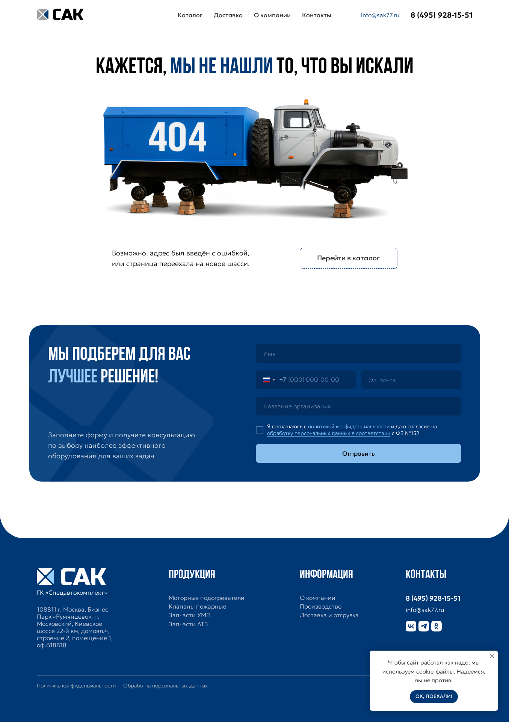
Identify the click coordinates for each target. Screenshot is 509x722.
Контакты (316, 15)
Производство (320, 606)
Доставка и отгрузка (329, 615)
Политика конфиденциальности (76, 685)
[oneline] (358, 406)
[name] (358, 353)
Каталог (190, 15)
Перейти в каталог (348, 258)
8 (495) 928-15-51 (433, 598)
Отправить (358, 453)
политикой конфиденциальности (349, 426)
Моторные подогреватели (207, 597)
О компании (272, 15)
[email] (411, 379)
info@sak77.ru (380, 15)
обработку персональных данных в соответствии (328, 433)
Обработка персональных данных (165, 685)
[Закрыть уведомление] (492, 656)
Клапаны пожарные (197, 606)
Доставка (228, 15)
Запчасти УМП (190, 615)
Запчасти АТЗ (188, 624)
